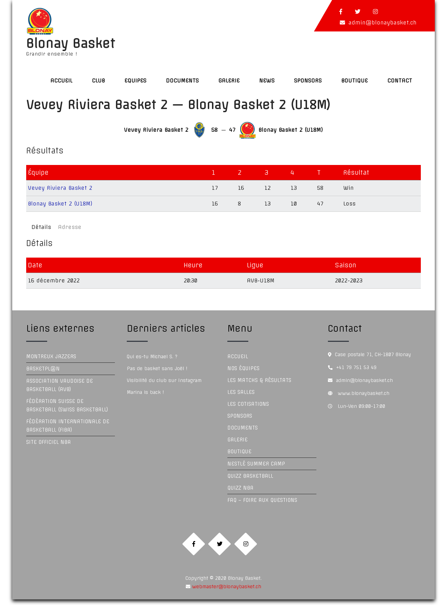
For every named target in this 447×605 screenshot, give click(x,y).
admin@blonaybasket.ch (383, 22)
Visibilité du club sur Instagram (164, 380)
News (266, 80)
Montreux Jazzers (51, 356)
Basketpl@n (43, 369)
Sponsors (308, 80)
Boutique (354, 80)
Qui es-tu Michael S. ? (152, 356)
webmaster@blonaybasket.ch (225, 592)
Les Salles (241, 392)
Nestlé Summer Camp (256, 464)
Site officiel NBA (48, 442)
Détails (41, 227)
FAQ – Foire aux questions (262, 500)
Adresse (69, 227)
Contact (399, 80)
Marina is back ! (145, 392)
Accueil (61, 80)
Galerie (229, 80)
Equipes (135, 80)
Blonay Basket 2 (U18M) (60, 203)
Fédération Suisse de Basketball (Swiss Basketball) (67, 405)
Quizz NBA (240, 488)
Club (98, 80)
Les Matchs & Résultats (259, 380)
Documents (182, 80)
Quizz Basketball (250, 476)
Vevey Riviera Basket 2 (60, 188)
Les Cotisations (248, 404)
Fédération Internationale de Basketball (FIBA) (67, 425)
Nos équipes (243, 368)
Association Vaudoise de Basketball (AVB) (59, 385)
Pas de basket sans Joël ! (157, 368)
